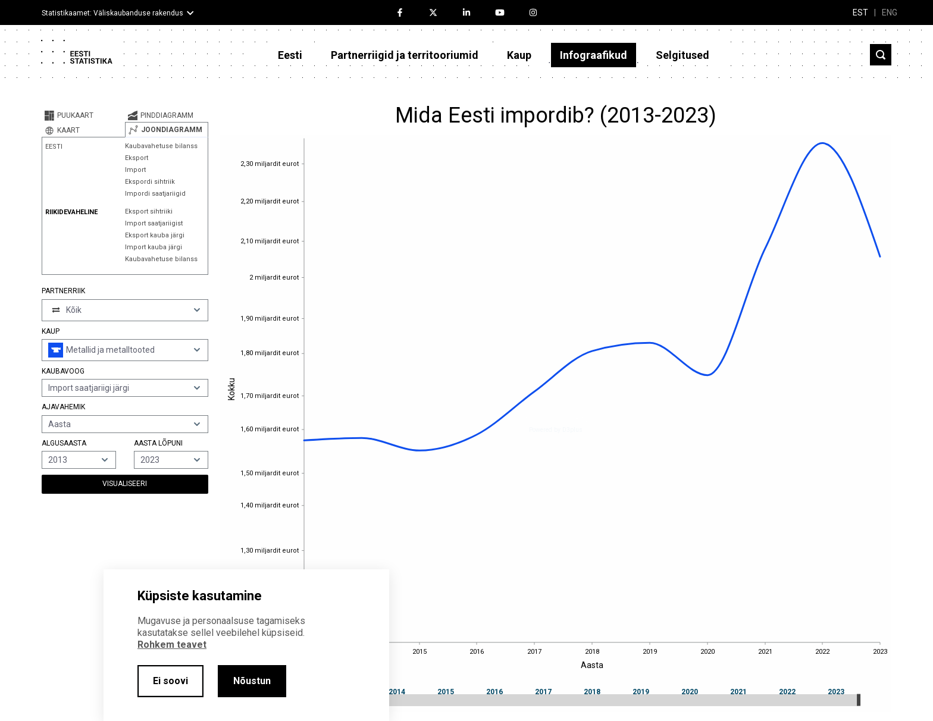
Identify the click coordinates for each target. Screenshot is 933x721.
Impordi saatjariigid (155, 194)
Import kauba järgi (153, 247)
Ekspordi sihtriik (150, 182)
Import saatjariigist (154, 223)
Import (135, 170)
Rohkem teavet (171, 644)
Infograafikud (593, 55)
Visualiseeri (124, 483)
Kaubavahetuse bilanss (161, 146)
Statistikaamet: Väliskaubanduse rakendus (112, 13)
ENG (889, 12)
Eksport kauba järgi (154, 235)
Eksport (136, 158)
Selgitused (682, 55)
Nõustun (252, 680)
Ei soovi (170, 680)
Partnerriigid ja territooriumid (404, 55)
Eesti (290, 55)
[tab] (83, 115)
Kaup (519, 55)
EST (860, 12)
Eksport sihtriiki (149, 211)
